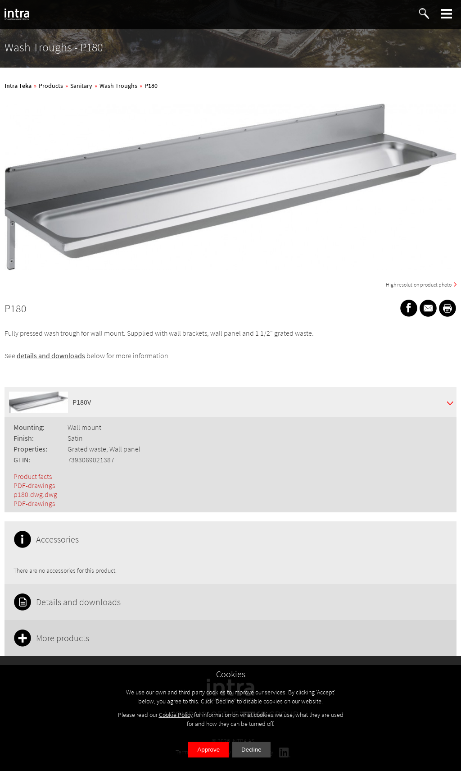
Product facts (33, 476)
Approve (208, 749)
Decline (251, 749)
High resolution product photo (419, 284)
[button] (446, 13)
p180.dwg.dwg (35, 494)
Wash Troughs (118, 86)
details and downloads (51, 355)
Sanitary (81, 86)
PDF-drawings (34, 485)
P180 (151, 86)
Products (51, 86)
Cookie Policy (176, 715)
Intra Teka (18, 86)
